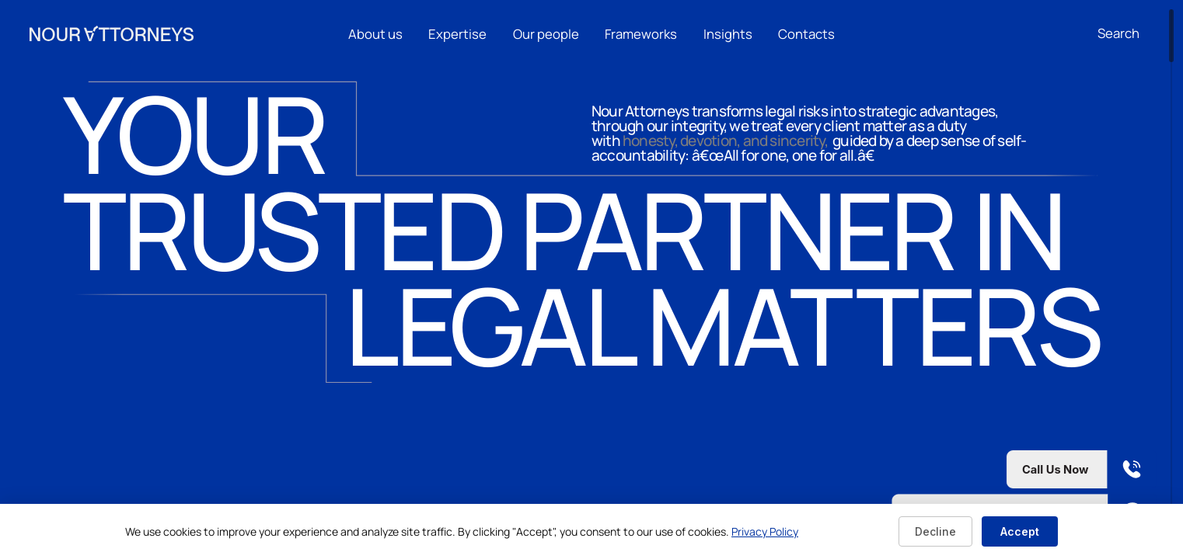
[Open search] (1118, 33)
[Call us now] (1024, 469)
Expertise (457, 33)
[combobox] (1125, 33)
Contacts (806, 33)
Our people (546, 33)
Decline (935, 531)
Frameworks (641, 33)
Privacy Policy (764, 531)
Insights (727, 33)
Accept (1019, 531)
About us (375, 33)
